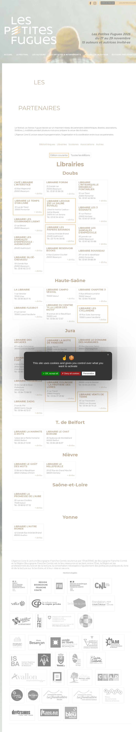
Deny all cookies (70, 373)
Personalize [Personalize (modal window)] (88, 373)
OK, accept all (50, 373)
